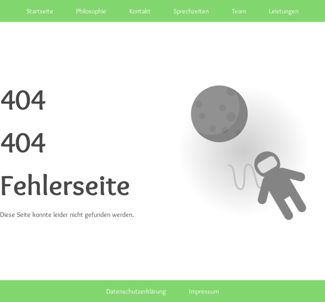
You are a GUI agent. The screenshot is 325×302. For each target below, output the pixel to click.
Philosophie (91, 11)
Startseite (39, 11)
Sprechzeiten (191, 11)
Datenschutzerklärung (136, 291)
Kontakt (140, 11)
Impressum (204, 291)
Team (239, 11)
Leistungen (284, 11)
